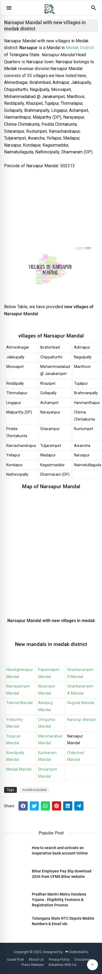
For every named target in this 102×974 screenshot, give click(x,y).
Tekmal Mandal (19, 703)
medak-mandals (34, 790)
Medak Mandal (19, 769)
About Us (36, 959)
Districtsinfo (78, 952)
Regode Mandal (80, 703)
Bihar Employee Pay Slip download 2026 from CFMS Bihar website (61, 874)
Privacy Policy (59, 959)
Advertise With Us (62, 965)
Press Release (32, 965)
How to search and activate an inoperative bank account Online (60, 850)
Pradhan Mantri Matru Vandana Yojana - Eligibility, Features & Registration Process (59, 899)
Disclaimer (83, 959)
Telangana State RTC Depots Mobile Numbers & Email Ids (63, 921)
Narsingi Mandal (81, 719)
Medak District (79, 47)
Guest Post (15, 959)
